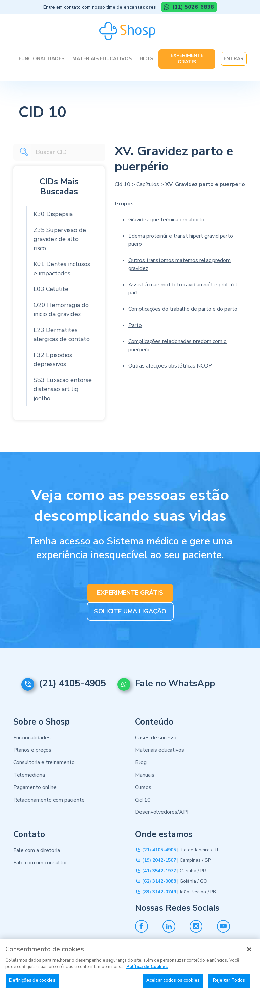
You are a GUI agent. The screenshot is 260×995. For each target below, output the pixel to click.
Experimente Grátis (187, 58)
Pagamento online (35, 787)
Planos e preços (32, 750)
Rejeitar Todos (229, 985)
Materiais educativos (159, 750)
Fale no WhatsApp (175, 683)
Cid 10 (122, 184)
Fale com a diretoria (36, 850)
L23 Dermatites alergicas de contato (62, 334)
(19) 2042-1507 (159, 860)
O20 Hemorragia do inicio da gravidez (61, 309)
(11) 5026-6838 (192, 7)
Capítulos (147, 184)
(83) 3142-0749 (159, 892)
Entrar (234, 58)
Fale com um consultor (40, 863)
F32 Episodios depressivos (53, 359)
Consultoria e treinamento (44, 762)
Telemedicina (29, 775)
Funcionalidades (41, 58)
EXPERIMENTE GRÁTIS (130, 593)
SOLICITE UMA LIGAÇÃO (130, 611)
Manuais (144, 775)
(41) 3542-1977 (159, 871)
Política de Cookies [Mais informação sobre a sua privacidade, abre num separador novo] (147, 972)
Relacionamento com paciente (49, 800)
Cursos (143, 787)
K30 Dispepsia (53, 214)
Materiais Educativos (102, 58)
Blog (146, 58)
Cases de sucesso (156, 737)
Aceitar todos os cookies (173, 985)
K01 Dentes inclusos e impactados (62, 268)
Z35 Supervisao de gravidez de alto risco (60, 239)
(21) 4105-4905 (72, 683)
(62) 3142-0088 (159, 881)
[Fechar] (249, 954)
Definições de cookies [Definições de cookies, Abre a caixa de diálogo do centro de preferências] (32, 985)
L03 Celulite (51, 289)
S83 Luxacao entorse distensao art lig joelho (63, 389)
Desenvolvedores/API (161, 812)
